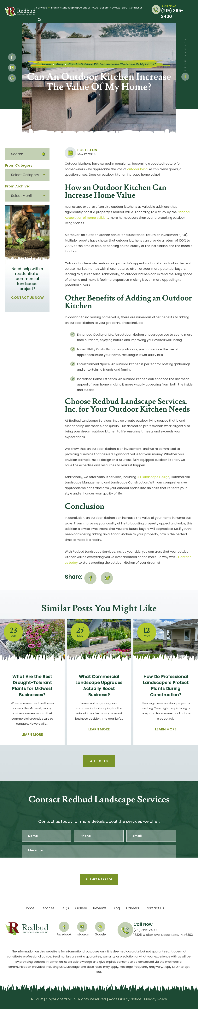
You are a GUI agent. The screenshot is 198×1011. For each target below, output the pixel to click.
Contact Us (136, 7)
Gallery (104, 7)
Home (27, 910)
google (12, 78)
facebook (90, 578)
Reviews (115, 7)
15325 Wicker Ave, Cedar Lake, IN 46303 (163, 937)
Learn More (32, 734)
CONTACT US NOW (27, 297)
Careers (134, 910)
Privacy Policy (156, 1001)
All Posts (99, 761)
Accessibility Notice (125, 1001)
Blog (124, 7)
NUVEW (36, 1001)
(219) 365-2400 (172, 13)
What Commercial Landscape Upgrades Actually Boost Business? (99, 685)
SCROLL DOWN (185, 55)
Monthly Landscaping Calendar (70, 7)
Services (41, 7)
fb (12, 57)
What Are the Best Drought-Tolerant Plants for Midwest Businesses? (32, 685)
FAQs (95, 7)
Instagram (12, 67)
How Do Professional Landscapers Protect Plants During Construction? (166, 685)
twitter (107, 578)
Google (100, 936)
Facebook (63, 936)
